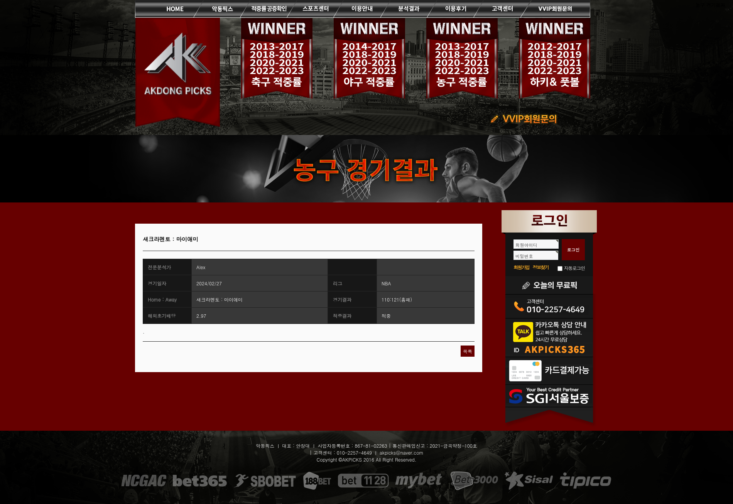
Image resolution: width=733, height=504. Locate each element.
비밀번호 (524, 256)
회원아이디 (526, 245)
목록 (467, 351)
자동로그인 (574, 268)
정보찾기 (541, 267)
